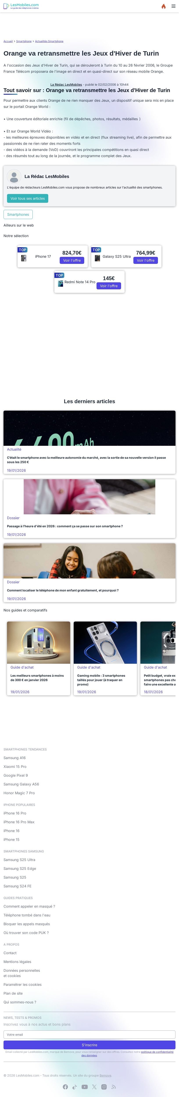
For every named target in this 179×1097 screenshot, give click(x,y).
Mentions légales (17, 961)
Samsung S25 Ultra (19, 860)
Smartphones (18, 214)
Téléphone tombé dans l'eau (27, 915)
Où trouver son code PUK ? (26, 932)
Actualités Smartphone (49, 41)
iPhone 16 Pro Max (19, 822)
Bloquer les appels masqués (27, 924)
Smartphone (24, 41)
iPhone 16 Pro (15, 813)
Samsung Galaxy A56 (21, 784)
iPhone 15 (12, 839)
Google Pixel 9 (16, 775)
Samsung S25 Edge (20, 868)
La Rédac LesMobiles (66, 84)
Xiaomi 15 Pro (15, 766)
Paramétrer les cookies (22, 984)
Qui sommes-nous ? (20, 1002)
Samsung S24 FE (18, 886)
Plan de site (13, 993)
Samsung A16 (15, 758)
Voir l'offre (72, 260)
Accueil (8, 41)
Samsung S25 (15, 877)
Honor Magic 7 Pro (19, 793)
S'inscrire (89, 1045)
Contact (10, 953)
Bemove (105, 1075)
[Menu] (173, 6)
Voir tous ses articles (28, 198)
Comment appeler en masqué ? (29, 906)
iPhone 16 (12, 831)
